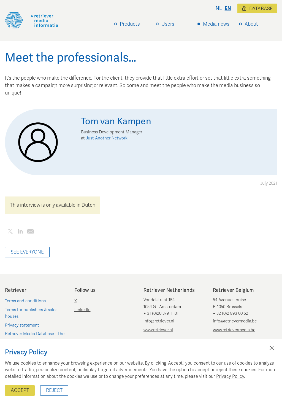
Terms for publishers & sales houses (31, 313)
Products (130, 24)
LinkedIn (82, 309)
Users (167, 24)
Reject (54, 390)
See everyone (27, 252)
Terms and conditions (25, 300)
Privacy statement (22, 325)
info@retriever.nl (158, 321)
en (228, 8)
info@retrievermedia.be (235, 321)
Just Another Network (107, 138)
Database (257, 9)
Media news (216, 24)
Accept (20, 390)
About (251, 24)
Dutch (88, 205)
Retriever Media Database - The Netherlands (34, 337)
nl (219, 8)
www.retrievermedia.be (234, 329)
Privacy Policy (230, 376)
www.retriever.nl (158, 329)
